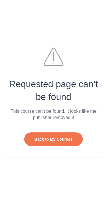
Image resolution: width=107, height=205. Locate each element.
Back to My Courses (54, 139)
